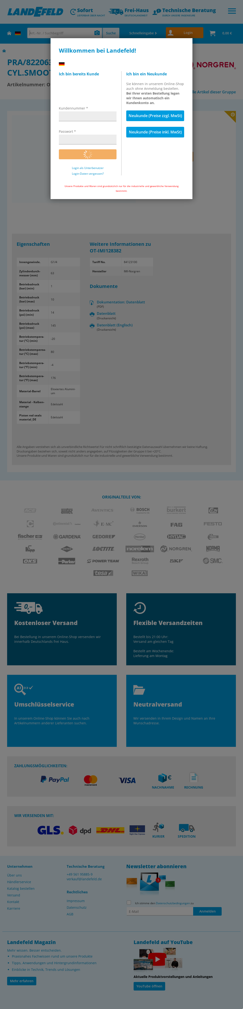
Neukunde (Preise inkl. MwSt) (155, 132)
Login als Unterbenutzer (88, 168)
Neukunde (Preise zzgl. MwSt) (155, 115)
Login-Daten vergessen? (88, 173)
